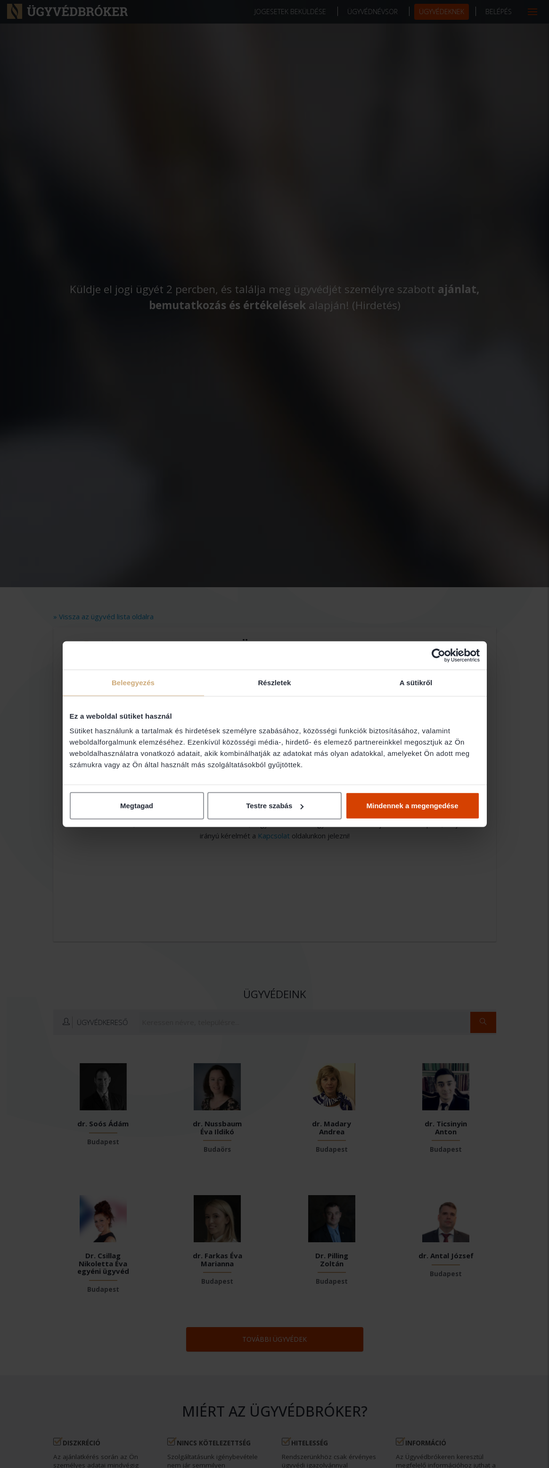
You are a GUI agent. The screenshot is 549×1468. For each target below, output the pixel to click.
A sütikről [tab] (416, 682)
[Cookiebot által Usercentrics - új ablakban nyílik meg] (438, 655)
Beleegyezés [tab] (133, 682)
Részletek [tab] (274, 682)
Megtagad (136, 806)
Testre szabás (274, 806)
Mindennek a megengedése (412, 806)
